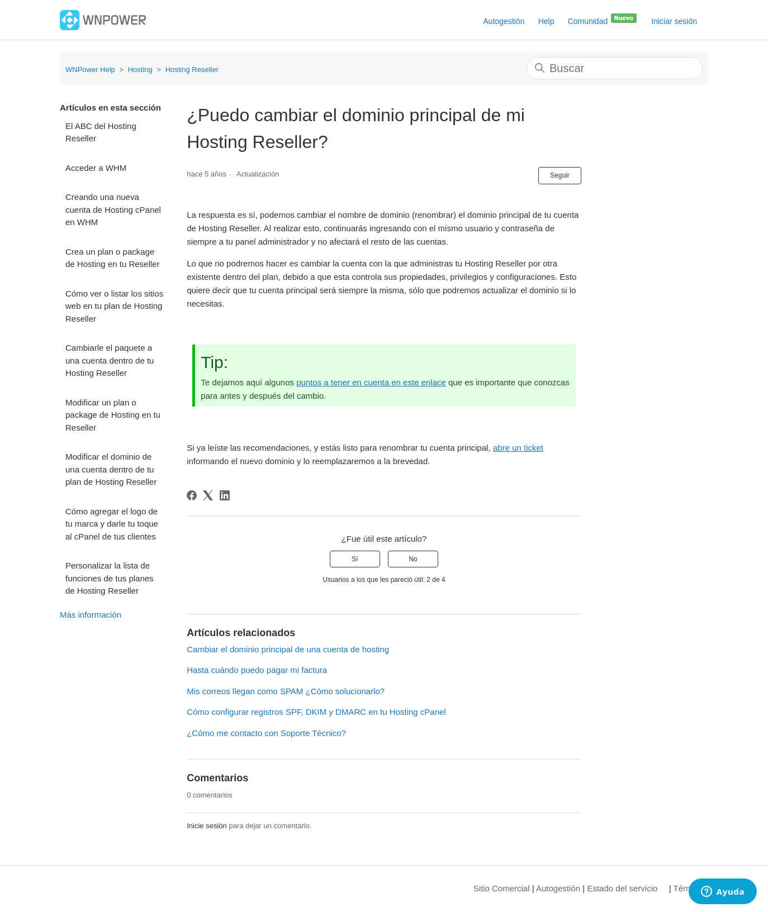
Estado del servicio (622, 888)
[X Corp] (208, 495)
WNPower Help (90, 69)
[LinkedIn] (225, 495)
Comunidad (603, 19)
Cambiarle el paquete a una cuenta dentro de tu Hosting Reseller (109, 360)
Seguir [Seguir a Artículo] (560, 175)
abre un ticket (518, 447)
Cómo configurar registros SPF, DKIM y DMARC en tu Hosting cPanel (316, 712)
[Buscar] (615, 68)
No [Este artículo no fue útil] (413, 559)
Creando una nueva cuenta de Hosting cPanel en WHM (113, 209)
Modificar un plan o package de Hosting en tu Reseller (112, 415)
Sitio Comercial (501, 888)
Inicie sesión (207, 826)
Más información (90, 614)
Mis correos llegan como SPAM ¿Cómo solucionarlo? (286, 691)
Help (546, 21)
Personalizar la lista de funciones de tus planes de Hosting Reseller (109, 578)
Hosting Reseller (192, 69)
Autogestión (504, 21)
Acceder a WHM (95, 168)
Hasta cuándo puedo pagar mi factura (257, 670)
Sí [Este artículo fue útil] (355, 559)
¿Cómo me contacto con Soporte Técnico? (266, 733)
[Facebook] (192, 495)
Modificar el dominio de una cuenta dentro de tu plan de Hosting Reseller (111, 469)
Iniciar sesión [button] (674, 21)
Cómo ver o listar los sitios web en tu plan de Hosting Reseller (114, 306)
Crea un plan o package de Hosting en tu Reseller (112, 258)
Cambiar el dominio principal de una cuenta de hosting (288, 649)
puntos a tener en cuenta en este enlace (371, 382)
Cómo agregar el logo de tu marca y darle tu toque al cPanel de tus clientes (111, 524)
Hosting (140, 69)
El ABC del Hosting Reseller (100, 132)
